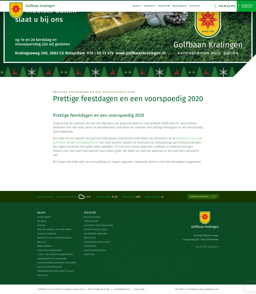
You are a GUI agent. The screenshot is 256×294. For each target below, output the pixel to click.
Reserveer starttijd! (247, 6)
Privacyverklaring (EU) (99, 289)
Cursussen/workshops (97, 242)
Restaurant (180, 5)
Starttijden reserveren (49, 250)
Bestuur (41, 242)
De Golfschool (92, 217)
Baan (136, 5)
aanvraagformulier (87, 142)
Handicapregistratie (95, 250)
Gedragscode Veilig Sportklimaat (55, 271)
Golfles (149, 5)
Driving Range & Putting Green (54, 229)
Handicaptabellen (46, 233)
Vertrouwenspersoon (49, 267)
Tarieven (42, 221)
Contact (194, 5)
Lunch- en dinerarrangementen (55, 254)
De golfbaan (44, 217)
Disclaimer (139, 289)
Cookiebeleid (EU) (122, 289)
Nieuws (41, 225)
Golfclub (164, 5)
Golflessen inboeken (95, 233)
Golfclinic (90, 237)
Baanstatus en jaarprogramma (54, 237)
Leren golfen (91, 221)
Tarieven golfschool (95, 229)
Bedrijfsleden (44, 246)
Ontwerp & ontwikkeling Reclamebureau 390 (197, 289)
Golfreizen (90, 246)
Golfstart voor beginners (98, 225)
